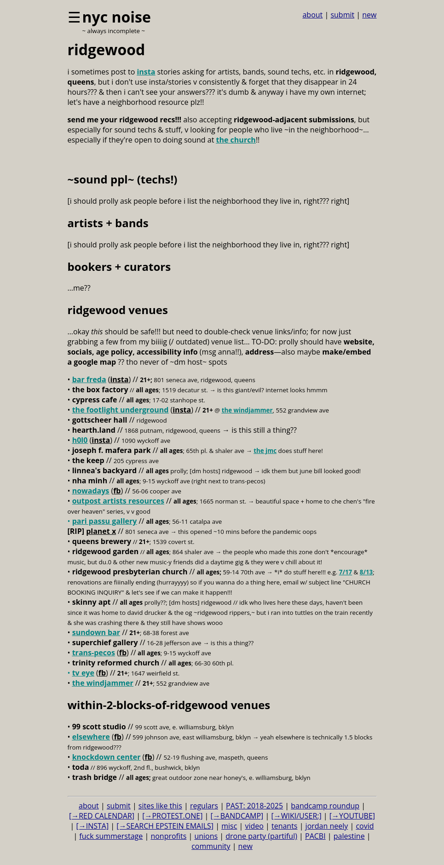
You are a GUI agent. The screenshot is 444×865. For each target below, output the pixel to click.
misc (229, 826)
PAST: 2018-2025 (254, 806)
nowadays (91, 491)
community (210, 846)
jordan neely (327, 826)
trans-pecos (93, 652)
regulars (204, 806)
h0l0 (80, 440)
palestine (349, 836)
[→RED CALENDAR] (101, 816)
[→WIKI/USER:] (296, 816)
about (312, 15)
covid (365, 826)
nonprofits (168, 836)
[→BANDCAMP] (237, 816)
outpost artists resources (118, 501)
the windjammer (247, 410)
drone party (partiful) (261, 836)
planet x (101, 531)
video (254, 826)
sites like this (160, 806)
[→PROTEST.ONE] (172, 816)
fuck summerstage (111, 836)
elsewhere (91, 737)
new (369, 15)
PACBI (315, 836)
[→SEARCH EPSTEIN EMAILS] (164, 826)
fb (117, 491)
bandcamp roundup (325, 806)
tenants (284, 826)
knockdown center (106, 757)
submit (342, 15)
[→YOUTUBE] (352, 816)
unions (206, 836)
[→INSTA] (92, 826)
